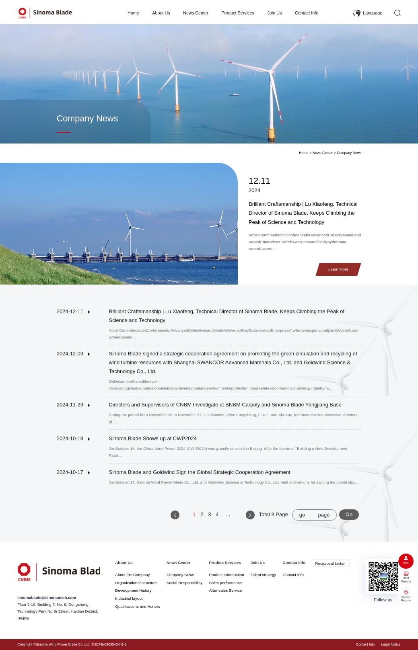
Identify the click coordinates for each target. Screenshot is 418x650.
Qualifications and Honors (137, 606)
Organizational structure (135, 582)
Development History (133, 590)
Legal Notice (391, 644)
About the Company (132, 574)
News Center (195, 12)
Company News (349, 153)
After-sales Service (225, 590)
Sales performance (225, 582)
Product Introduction (226, 574)
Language (372, 12)
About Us (161, 12)
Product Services (237, 12)
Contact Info (306, 12)
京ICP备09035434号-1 (109, 644)
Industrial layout (128, 598)
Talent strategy (263, 574)
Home (133, 12)
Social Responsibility (184, 582)
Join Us (274, 12)
